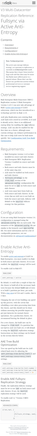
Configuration (10, 51)
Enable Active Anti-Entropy (16, 54)
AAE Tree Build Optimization (10, 343)
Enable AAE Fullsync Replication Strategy (13, 380)
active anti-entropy (13, 108)
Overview (8, 45)
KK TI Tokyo (24, 433)
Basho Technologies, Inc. (24, 432)
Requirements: (11, 48)
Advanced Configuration (25, 236)
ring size (10, 293)
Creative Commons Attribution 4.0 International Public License (18, 428)
